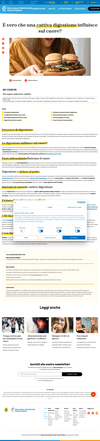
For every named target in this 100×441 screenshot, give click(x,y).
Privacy (46, 416)
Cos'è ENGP (82, 411)
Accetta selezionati (50, 237)
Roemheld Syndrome (36, 275)
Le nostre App (68, 415)
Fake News (76, 423)
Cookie (46, 418)
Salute (52, 9)
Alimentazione (38, 9)
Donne (56, 411)
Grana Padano (83, 413)
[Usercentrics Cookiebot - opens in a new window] (78, 202)
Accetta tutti (73, 237)
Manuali (75, 424)
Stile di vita (80, 9)
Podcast (66, 417)
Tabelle (75, 417)
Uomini (57, 419)
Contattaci (47, 2)
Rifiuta (26, 237)
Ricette (50, 424)
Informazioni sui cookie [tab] (74, 207)
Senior (56, 413)
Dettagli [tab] (50, 207)
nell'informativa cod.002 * (47, 380)
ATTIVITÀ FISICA (65, 9)
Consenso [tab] (25, 207)
